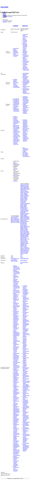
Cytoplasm (25, 41)
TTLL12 (22, 247)
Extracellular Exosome (15, 55)
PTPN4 (25, 227)
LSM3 (26, 211)
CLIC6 (27, 192)
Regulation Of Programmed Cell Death (25, 293)
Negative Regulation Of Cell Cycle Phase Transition (16, 304)
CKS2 (25, 192)
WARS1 (22, 250)
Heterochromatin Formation (16, 363)
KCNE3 (22, 209)
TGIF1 (24, 242)
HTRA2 (25, 205)
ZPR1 (21, 254)
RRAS (21, 233)
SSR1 (28, 238)
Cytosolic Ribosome (25, 54)
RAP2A (25, 230)
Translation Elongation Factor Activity (26, 78)
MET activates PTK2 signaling (16, 127)
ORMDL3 (27, 218)
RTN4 (17, 220)
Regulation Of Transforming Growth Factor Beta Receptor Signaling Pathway (26, 418)
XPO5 (21, 251)
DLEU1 (22, 197)
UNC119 (15, 222)
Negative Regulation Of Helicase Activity (16, 425)
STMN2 (25, 240)
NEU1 (25, 217)
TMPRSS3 (22, 243)
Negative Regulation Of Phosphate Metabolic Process (25, 440)
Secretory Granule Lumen (26, 60)
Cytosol (24, 42)
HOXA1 (22, 204)
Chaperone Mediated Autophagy (25, 135)
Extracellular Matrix (15, 53)
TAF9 (21, 242)
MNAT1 (22, 215)
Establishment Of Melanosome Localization (26, 387)
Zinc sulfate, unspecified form (26, 156)
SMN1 (25, 237)
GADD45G (27, 203)
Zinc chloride (25, 154)
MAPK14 (22, 214)
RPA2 (25, 232)
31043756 (16, 165)
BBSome (24, 342)
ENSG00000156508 (24, 258)
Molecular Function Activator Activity (15, 350)
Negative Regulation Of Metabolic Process (16, 458)
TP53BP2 (22, 244)
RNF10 (21, 232)
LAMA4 (15, 25)
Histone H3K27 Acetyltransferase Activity (26, 435)
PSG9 (28, 226)
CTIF (25, 195)
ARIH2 (27, 186)
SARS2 (28, 233)
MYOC (21, 217)
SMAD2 (27, 236)
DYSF (25, 200)
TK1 (27, 242)
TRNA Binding (26, 73)
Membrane (25, 52)
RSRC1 (24, 233)
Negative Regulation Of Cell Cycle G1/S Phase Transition (16, 267)
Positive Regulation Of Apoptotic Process (25, 412)
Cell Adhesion (16, 98)
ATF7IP (14, 216)
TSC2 (26, 245)
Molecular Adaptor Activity (26, 93)
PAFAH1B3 (22, 221)
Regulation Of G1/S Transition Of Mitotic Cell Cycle (16, 287)
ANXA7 (26, 185)
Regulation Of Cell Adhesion (16, 100)
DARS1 (27, 195)
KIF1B (25, 209)
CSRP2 (21, 195)
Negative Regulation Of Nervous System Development (16, 366)
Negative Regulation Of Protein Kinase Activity (26, 298)
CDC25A (22, 191)
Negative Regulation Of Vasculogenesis (16, 433)
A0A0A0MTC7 (14, 259)
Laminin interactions (15, 117)
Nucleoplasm (25, 427)
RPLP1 (27, 232)
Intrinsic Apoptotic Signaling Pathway (25, 345)
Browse (4, 13)
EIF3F (21, 201)
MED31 (12, 220)
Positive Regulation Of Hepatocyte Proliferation (16, 295)
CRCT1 (21, 194)
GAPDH (15, 218)
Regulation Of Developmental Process (26, 376)
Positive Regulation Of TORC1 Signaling (25, 358)
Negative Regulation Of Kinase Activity (26, 305)
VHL (29, 248)
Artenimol (25, 151)
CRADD (25, 193)
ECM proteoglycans (16, 125)
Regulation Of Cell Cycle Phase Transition (16, 454)
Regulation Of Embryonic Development (16, 105)
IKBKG (22, 206)
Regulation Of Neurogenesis (16, 375)
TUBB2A (18, 221)
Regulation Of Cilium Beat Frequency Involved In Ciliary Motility (26, 404)
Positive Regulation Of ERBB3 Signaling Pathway (16, 437)
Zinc (24, 147)
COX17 (21, 193)
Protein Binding (16, 87)
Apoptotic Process (25, 287)
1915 (21, 255)
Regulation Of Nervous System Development (16, 451)
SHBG (23, 236)
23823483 (15, 168)
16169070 (10, 16)
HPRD (4, 21)
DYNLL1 (22, 200)
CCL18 (25, 190)
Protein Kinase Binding (26, 90)
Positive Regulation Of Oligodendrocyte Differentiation (16, 333)
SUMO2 (26, 241)
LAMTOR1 (26, 210)
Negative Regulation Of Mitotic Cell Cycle (16, 299)
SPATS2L (22, 238)
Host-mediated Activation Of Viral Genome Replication (26, 101)
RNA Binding (25, 76)
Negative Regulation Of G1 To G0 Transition (16, 429)
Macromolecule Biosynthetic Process (26, 368)
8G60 (27, 262)
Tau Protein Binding (25, 374)
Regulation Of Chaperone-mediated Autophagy (25, 111)
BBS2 (27, 187)
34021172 (15, 163)
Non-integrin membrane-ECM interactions (16, 122)
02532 (12, 257)
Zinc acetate (25, 153)
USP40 (25, 248)
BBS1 (25, 187)
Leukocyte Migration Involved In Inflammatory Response (16, 323)
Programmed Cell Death (25, 291)
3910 (12, 255)
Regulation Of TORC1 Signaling (25, 354)
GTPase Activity (26, 81)
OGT (24, 218)
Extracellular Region (15, 49)
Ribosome (25, 43)
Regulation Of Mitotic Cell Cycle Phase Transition (16, 359)
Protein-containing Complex (25, 364)
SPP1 (25, 238)
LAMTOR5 (22, 211)
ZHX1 (18, 222)
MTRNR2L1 (27, 216)
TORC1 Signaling (25, 362)
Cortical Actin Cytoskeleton (25, 56)
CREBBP (26, 194)
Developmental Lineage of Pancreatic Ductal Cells (16, 142)
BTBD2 (28, 189)
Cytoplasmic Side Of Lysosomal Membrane (25, 66)
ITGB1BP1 (22, 207)
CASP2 (21, 190)
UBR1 (12, 222)
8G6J (21, 263)
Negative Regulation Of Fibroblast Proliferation (16, 378)
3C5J (21, 262)
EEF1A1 (25, 25)
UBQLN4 (22, 248)
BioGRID (5, 20)
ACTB (25, 184)
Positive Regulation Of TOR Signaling (26, 445)
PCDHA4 (22, 222)
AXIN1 (21, 187)
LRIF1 (18, 218)
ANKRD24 (22, 185)
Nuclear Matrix (16, 353)
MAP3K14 (27, 213)
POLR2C (25, 225)
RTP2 (12, 221)
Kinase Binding (26, 88)
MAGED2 (22, 213)
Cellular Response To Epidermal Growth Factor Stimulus (26, 106)
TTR (25, 247)
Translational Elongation (25, 98)
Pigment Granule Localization (26, 423)
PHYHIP (22, 223)
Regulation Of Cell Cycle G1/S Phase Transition (16, 291)
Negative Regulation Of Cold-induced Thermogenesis (16, 109)
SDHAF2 (22, 234)
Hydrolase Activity (25, 85)
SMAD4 (22, 237)
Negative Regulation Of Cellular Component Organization (16, 387)
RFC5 (21, 231)
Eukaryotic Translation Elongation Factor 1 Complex (25, 46)
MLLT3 (26, 214)
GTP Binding (25, 83)
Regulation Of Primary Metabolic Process (16, 337)
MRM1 (25, 215)
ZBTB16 (26, 252)
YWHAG (22, 252)
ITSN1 (26, 207)
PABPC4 (22, 220)
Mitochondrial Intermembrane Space (26, 425)
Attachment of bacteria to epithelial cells (16, 129)
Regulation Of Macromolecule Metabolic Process (16, 447)
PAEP (25, 220)
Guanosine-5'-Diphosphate (25, 149)
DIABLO (26, 196)
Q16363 (12, 260)
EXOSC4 (22, 202)
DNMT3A (22, 199)
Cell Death (25, 289)
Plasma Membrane (25, 50)
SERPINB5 (26, 234)
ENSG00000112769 (15, 258)
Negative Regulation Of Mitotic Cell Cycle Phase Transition (16, 282)
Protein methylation (25, 132)
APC (12, 216)
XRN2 (24, 251)
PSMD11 (22, 227)
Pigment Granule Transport (26, 390)
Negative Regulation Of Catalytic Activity (16, 383)
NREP (21, 218)
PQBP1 (21, 226)
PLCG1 (25, 224)
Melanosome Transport (25, 372)
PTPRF (26, 228)
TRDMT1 (22, 245)
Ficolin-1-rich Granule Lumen (26, 69)
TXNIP (27, 247)
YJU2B (27, 251)
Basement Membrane (15, 51)
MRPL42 (22, 216)
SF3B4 (26, 235)
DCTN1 (22, 196)
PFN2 (25, 222)
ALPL (28, 184)
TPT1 (25, 244)
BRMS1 (24, 189)
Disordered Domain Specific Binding (16, 341)
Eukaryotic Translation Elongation (25, 121)
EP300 (24, 201)
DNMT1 (25, 197)
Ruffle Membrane (25, 58)
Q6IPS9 (25, 260)
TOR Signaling (26, 443)
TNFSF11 (27, 243)
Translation (25, 96)
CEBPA (21, 192)
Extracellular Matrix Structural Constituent (15, 84)
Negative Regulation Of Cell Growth (16, 397)
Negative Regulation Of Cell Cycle (16, 370)
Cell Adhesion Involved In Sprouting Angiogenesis (16, 442)
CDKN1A (26, 191)
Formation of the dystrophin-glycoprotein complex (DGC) (16, 133)
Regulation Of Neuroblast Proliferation (16, 421)
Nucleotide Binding (25, 75)
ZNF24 (26, 253)
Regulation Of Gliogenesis (16, 319)
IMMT (25, 206)
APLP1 (21, 186)
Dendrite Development (16, 418)
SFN (21, 236)
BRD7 (17, 216)
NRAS (27, 217)
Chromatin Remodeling (15, 373)
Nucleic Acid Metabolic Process (25, 316)
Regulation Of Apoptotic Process (25, 313)
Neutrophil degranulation (25, 130)
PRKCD (25, 226)
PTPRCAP (22, 228)
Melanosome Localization (25, 400)
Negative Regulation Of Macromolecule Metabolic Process (16, 393)
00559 (21, 257)
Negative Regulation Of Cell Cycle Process (16, 328)
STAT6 (21, 240)
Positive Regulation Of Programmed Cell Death (25, 329)
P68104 (21, 260)
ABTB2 (22, 184)
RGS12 (24, 231)
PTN (15, 220)
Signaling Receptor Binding (15, 80)
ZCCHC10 (22, 253)
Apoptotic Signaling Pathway (25, 340)
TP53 (14, 221)
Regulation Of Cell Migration (16, 103)
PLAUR (22, 224)
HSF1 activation (26, 128)
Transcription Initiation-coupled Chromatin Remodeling (16, 463)
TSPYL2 (25, 246)
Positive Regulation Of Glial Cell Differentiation (16, 407)
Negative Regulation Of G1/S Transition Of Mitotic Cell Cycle (16, 272)
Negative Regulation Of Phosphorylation (26, 320)
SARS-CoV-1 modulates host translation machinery (26, 139)
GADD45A (22, 203)
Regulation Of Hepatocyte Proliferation (16, 312)
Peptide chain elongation (25, 127)
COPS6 (12, 217)
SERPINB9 (22, 235)
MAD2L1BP (22, 212)
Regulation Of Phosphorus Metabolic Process (25, 449)
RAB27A (22, 230)
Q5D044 (16, 260)
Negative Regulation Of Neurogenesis (16, 355)
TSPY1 (21, 246)
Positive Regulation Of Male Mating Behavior (16, 415)
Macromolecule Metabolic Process (26, 408)
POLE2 (21, 225)
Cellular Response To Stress (25, 397)
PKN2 (25, 223)
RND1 (27, 231)
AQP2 (25, 186)
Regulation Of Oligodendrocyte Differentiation (16, 411)
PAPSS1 (27, 221)
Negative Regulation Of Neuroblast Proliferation (16, 316)
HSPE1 (21, 205)
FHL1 (12, 218)
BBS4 (21, 189)
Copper (24, 150)
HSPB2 (25, 204)
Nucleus (24, 38)
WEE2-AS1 (26, 250)
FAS (25, 202)
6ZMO (24, 262)
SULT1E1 (22, 241)
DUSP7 (26, 199)
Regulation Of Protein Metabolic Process (16, 308)
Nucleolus (25, 40)
